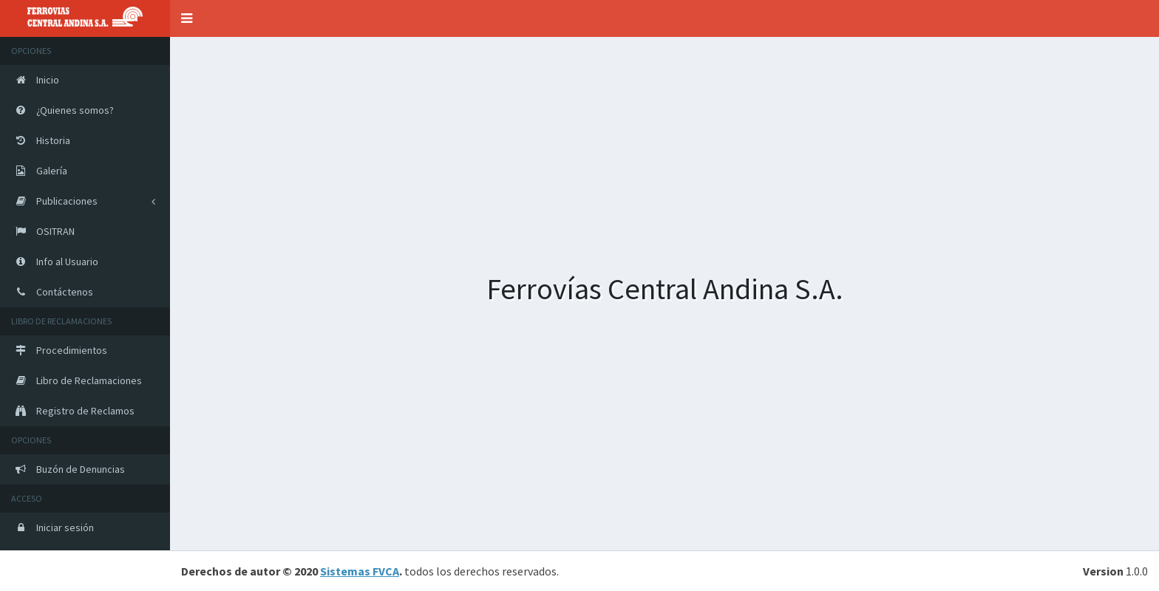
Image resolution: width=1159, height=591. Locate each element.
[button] (186, 18)
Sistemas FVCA (359, 571)
